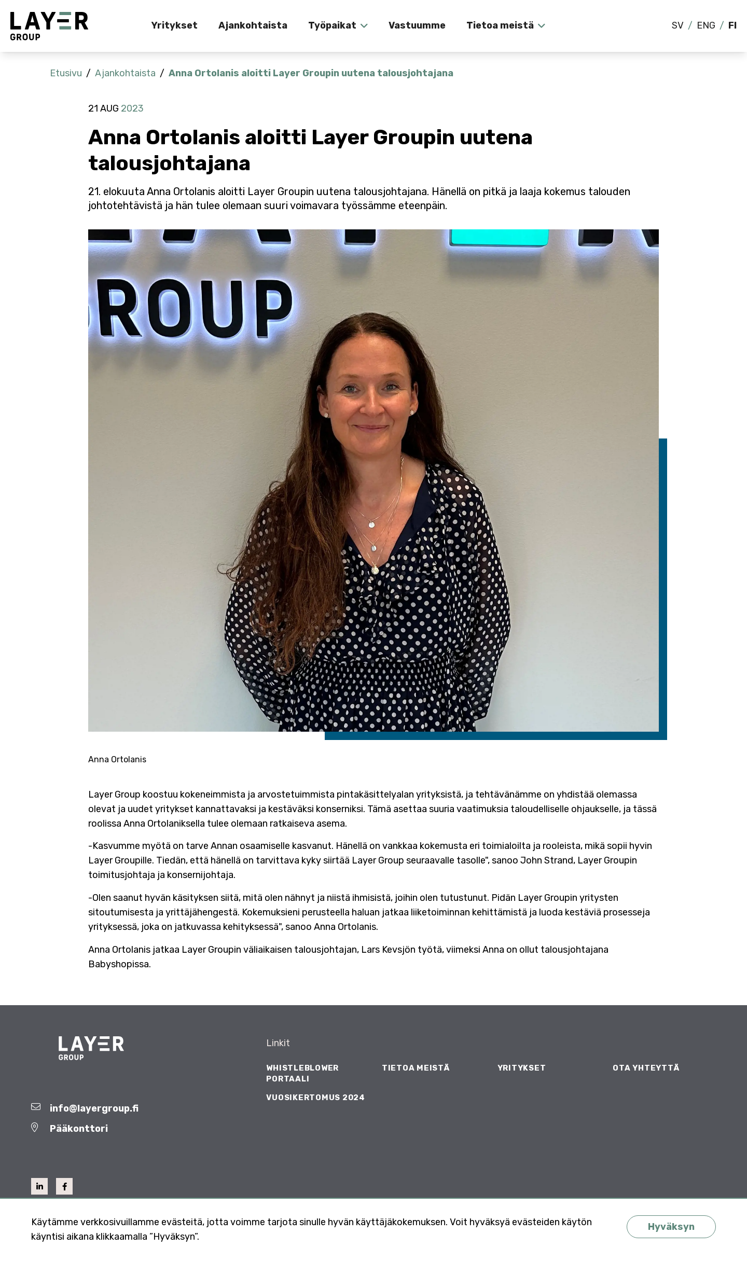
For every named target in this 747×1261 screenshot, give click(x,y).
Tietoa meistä (500, 25)
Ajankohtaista (252, 25)
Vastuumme (417, 25)
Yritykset (174, 25)
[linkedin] (39, 1186)
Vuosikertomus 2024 (315, 1097)
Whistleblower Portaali (302, 1073)
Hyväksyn (671, 1226)
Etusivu (66, 73)
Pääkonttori (79, 1128)
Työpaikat (332, 25)
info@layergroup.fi (94, 1108)
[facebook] (64, 1186)
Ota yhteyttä (646, 1068)
